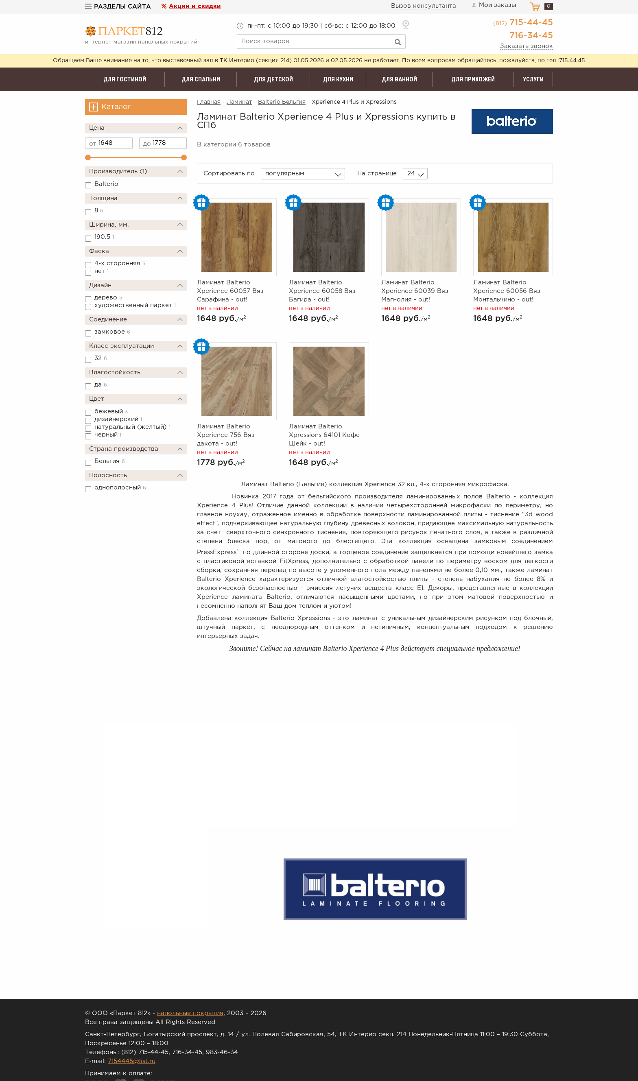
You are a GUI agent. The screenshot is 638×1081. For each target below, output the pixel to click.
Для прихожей (473, 79)
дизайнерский (118, 419)
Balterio (106, 184)
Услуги (533, 79)
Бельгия (109, 461)
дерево (108, 297)
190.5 (104, 237)
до (147, 143)
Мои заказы (493, 5)
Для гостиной (124, 79)
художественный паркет (135, 305)
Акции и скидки (195, 6)
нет (101, 271)
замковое (112, 331)
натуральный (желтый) (132, 427)
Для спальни (200, 79)
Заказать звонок (526, 46)
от (92, 143)
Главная (209, 102)
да (100, 384)
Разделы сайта (118, 6)
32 (100, 358)
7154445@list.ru (131, 1061)
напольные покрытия (190, 1013)
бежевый (111, 411)
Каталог (116, 107)
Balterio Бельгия (282, 102)
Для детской (273, 79)
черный (107, 434)
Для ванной (399, 79)
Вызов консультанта (423, 6)
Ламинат (239, 102)
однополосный (120, 487)
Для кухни (338, 79)
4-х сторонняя (119, 263)
